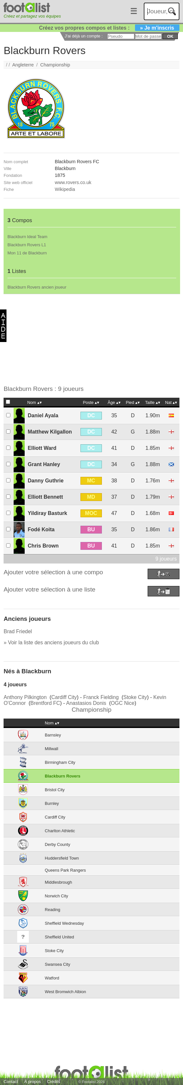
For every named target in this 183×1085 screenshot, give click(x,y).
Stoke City (135, 697)
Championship (55, 64)
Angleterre (23, 64)
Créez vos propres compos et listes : (109, 28)
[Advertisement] (89, 339)
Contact (11, 1081)
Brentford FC (45, 703)
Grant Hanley (44, 464)
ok (170, 36)
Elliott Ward (42, 448)
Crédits (53, 1081)
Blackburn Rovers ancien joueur (36, 287)
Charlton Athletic (60, 830)
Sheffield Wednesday (64, 923)
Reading (52, 909)
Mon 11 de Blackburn (27, 252)
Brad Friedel (18, 631)
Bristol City (55, 789)
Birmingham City (60, 762)
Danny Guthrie (46, 480)
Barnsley (53, 735)
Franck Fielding (100, 697)
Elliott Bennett (45, 497)
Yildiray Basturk (47, 513)
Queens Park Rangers (65, 870)
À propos (32, 1081)
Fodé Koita (41, 529)
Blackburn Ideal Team (27, 236)
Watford (52, 978)
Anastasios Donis (86, 703)
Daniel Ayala (43, 415)
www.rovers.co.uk (73, 182)
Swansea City (57, 964)
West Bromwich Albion (65, 991)
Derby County (57, 844)
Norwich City (56, 895)
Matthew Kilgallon (50, 432)
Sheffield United (59, 937)
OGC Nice (123, 703)
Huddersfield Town (62, 858)
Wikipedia (65, 189)
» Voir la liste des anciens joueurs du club (51, 642)
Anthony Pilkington (25, 697)
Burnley (52, 803)
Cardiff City (64, 697)
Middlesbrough (58, 882)
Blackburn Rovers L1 (26, 244)
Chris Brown (43, 546)
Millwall (51, 748)
